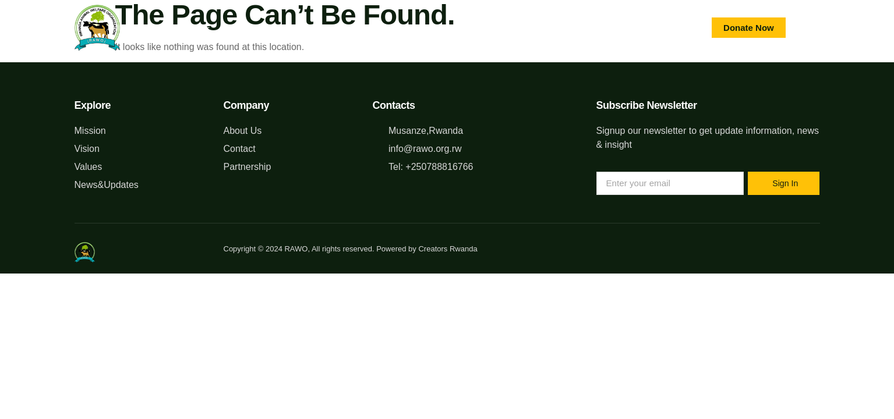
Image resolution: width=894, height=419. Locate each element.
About (253, 27)
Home (198, 27)
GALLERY (514, 27)
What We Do (322, 27)
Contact (448, 27)
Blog (388, 27)
